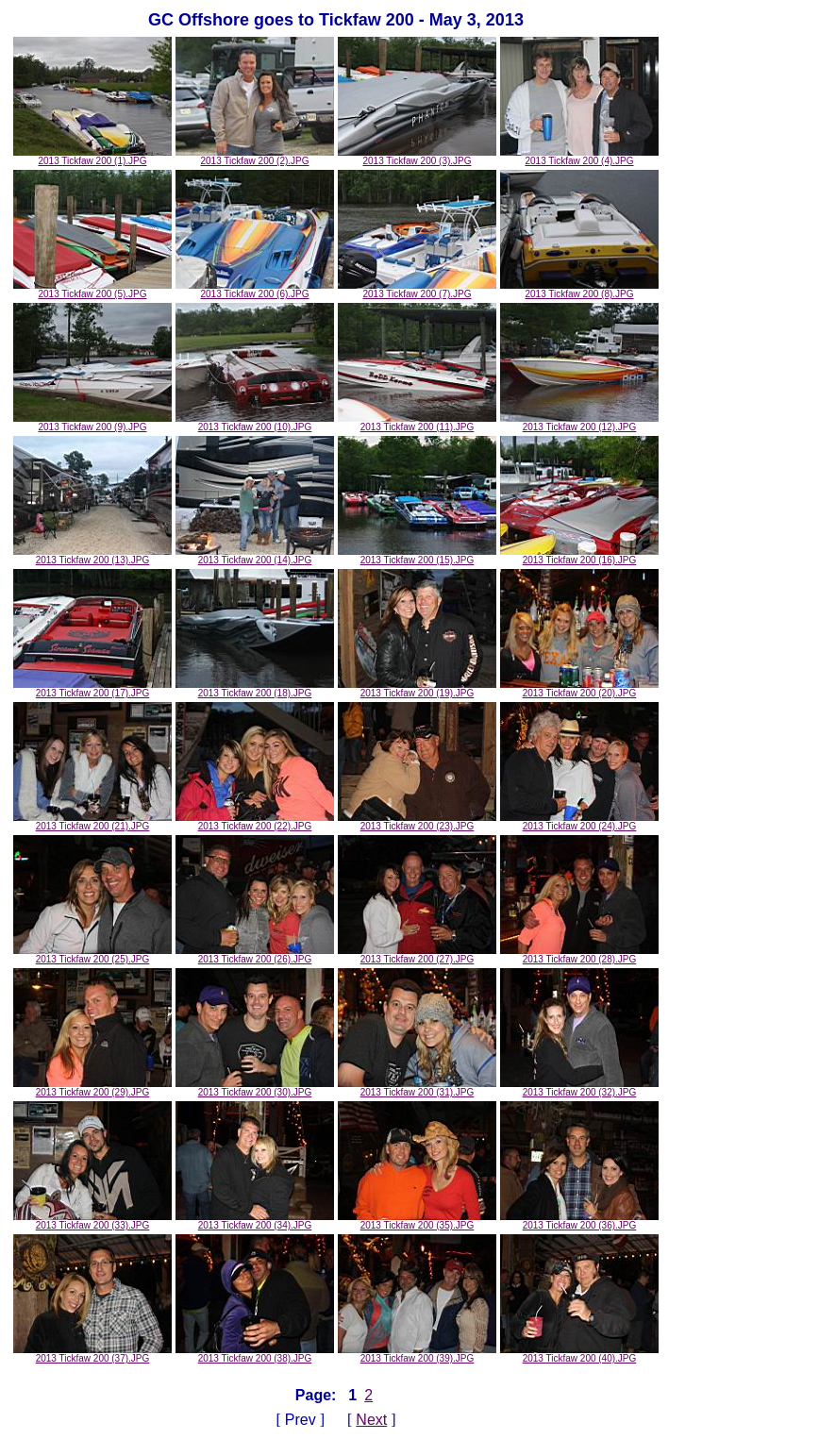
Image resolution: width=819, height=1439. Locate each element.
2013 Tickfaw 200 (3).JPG (417, 156)
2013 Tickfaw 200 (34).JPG (255, 1221)
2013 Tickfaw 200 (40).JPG (579, 1354)
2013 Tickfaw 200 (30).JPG (255, 1088)
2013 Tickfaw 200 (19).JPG (417, 688)
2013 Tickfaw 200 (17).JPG (92, 688)
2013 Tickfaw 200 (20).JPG (579, 688)
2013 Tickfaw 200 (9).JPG (92, 422)
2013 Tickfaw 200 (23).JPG (417, 821)
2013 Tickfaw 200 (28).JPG (579, 954)
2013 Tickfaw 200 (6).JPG (255, 289)
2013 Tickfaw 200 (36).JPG (579, 1221)
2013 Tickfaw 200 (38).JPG (255, 1354)
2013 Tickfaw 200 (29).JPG (92, 1088)
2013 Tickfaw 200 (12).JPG (579, 422)
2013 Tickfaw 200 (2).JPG (255, 156)
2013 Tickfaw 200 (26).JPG (255, 954)
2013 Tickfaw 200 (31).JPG (417, 1088)
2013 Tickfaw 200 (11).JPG (417, 422)
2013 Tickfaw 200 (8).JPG (579, 289)
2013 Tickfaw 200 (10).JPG (255, 422)
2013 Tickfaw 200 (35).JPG (417, 1221)
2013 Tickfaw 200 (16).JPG (579, 555)
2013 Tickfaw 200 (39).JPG (417, 1354)
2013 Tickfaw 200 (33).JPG (92, 1221)
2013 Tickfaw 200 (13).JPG (92, 555)
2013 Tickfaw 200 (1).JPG (92, 156)
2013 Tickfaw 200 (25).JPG (92, 954)
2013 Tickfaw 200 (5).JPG (92, 289)
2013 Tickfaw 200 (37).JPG (92, 1354)
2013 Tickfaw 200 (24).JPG (579, 821)
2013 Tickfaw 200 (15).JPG (417, 555)
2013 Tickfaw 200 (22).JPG (255, 821)
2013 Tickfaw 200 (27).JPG (417, 954)
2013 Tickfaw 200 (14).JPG (255, 555)
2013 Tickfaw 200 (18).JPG (255, 688)
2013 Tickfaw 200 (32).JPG (579, 1088)
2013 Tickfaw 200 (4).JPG (579, 156)
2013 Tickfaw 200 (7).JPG (417, 289)
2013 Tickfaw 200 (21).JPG (92, 821)
